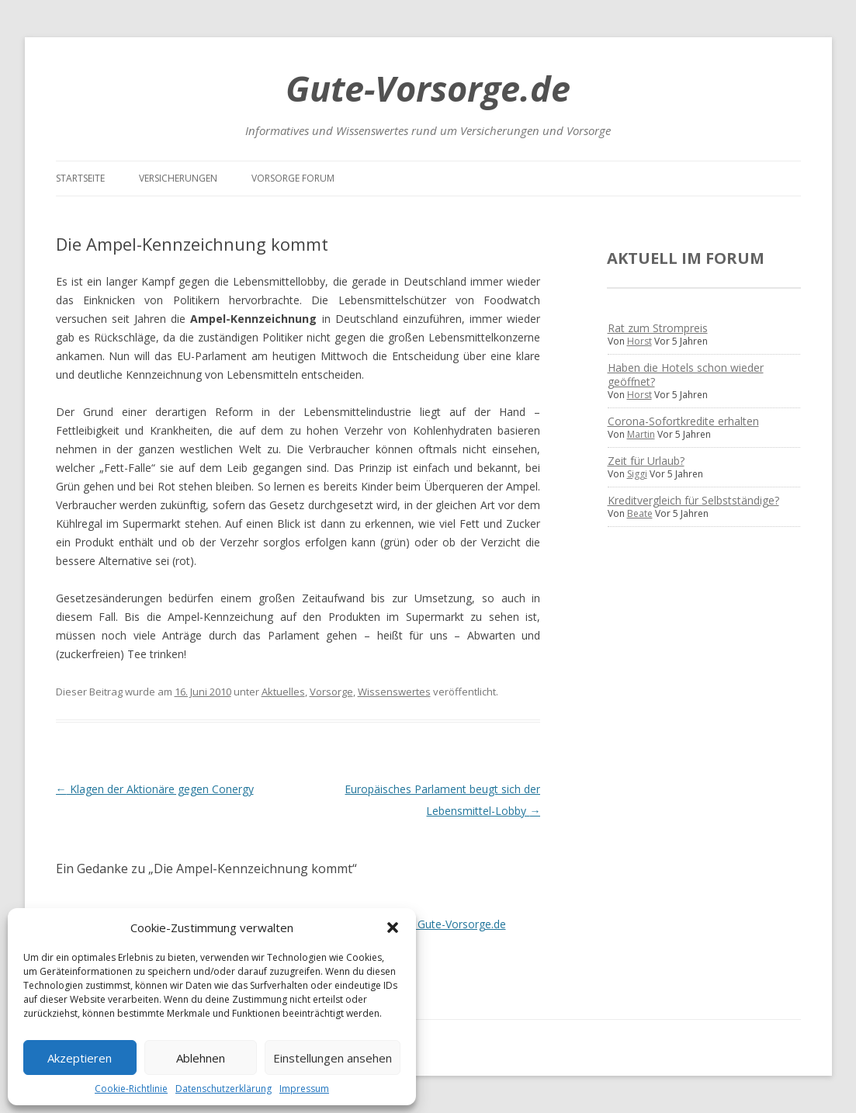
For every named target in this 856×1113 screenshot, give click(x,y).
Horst (639, 341)
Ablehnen (200, 1058)
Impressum (304, 1088)
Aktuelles (283, 692)
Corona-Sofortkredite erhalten (683, 421)
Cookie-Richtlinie (131, 1088)
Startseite (80, 178)
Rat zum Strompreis (658, 328)
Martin (641, 434)
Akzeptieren (79, 1058)
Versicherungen (178, 178)
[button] (392, 927)
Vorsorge (331, 692)
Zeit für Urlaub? (646, 460)
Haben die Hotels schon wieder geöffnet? (686, 374)
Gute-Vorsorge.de (428, 88)
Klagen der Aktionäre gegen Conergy (155, 789)
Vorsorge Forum (292, 178)
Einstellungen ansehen (332, 1058)
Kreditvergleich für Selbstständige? (693, 500)
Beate (640, 513)
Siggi (637, 473)
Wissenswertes (394, 692)
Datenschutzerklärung (223, 1088)
